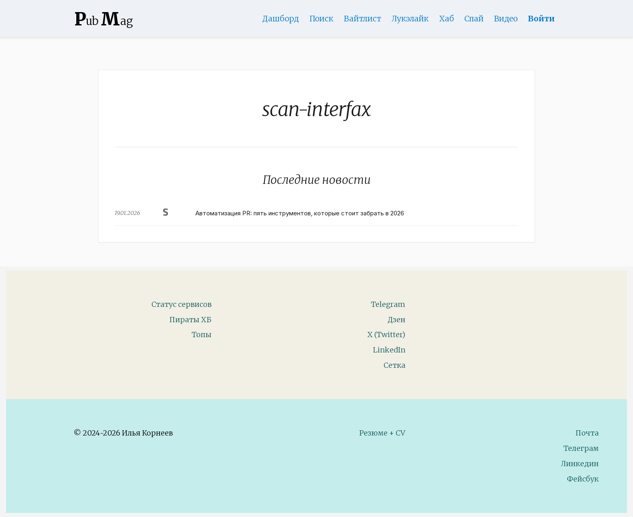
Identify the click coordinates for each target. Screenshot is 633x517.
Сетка (394, 365)
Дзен (396, 319)
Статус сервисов (181, 304)
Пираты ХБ (190, 319)
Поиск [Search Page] (321, 18)
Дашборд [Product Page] (280, 18)
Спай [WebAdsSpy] (474, 18)
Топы (202, 334)
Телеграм (581, 448)
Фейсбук (583, 479)
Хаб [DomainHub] (446, 18)
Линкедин (580, 463)
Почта (587, 433)
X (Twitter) (386, 334)
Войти (541, 18)
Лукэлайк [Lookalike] (410, 18)
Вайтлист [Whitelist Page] (362, 18)
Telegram (388, 304)
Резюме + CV (382, 433)
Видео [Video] (506, 18)
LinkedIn (389, 349)
